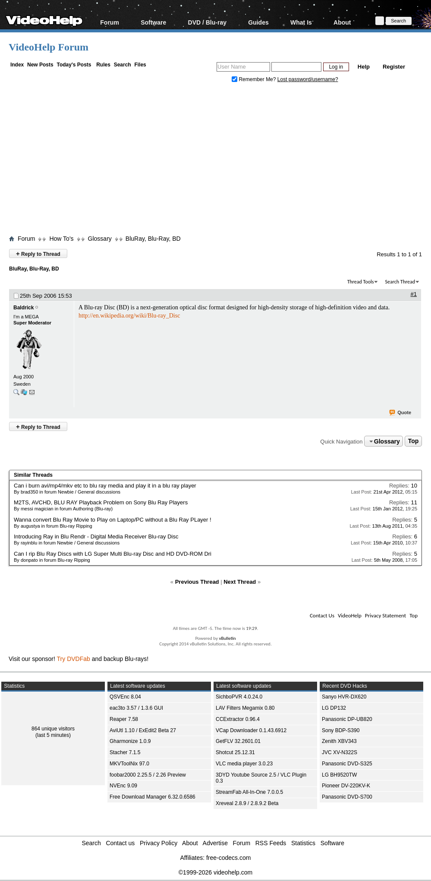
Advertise (215, 843)
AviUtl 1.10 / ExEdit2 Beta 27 (143, 730)
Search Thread (400, 282)
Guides (258, 22)
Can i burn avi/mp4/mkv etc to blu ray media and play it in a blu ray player (105, 485)
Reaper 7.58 (124, 719)
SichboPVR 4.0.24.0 (239, 697)
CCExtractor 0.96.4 (238, 719)
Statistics (303, 843)
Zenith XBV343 (339, 741)
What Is (301, 22)
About (342, 22)
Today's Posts (74, 65)
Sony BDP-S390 (340, 730)
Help (364, 66)
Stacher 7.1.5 (125, 752)
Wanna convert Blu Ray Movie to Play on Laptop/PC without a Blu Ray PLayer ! (112, 519)
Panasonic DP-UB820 (347, 719)
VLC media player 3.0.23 (244, 764)
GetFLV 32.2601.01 (238, 741)
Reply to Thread (38, 253)
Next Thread (239, 582)
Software (153, 22)
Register (394, 66)
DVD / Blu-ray (207, 22)
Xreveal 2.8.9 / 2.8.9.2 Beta (247, 803)
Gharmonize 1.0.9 (130, 741)
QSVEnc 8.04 (125, 697)
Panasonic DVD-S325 (347, 764)
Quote (400, 412)
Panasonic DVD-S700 (347, 797)
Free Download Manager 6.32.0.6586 (152, 797)
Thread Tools (360, 282)
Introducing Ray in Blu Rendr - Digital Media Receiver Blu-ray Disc (96, 536)
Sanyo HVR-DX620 (344, 697)
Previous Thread (197, 582)
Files (140, 65)
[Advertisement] (220, 161)
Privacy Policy (158, 843)
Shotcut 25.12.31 (235, 752)
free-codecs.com (228, 857)
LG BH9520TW (339, 775)
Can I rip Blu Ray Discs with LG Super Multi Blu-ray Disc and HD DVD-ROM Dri (112, 554)
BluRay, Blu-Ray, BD (153, 238)
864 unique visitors (53, 729)
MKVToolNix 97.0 (129, 764)
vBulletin (227, 638)
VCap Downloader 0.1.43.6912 (251, 730)
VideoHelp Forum (48, 47)
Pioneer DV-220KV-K (346, 786)
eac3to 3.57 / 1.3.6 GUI (136, 708)
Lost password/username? (307, 79)
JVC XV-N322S (339, 752)
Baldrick (23, 308)
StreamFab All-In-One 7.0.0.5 (249, 792)
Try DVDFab (73, 658)
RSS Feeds (270, 843)
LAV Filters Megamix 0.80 (245, 708)
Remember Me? (254, 79)
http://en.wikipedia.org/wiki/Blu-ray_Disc (129, 315)
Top (413, 441)
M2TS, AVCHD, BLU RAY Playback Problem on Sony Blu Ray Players (101, 502)
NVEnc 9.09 (123, 786)
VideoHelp (350, 615)
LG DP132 (334, 708)
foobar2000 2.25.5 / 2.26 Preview (148, 775)
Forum (109, 22)
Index (17, 65)
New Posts (40, 65)
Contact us (120, 843)
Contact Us (322, 615)
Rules (103, 65)
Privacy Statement (385, 615)
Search (122, 65)
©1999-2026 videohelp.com (215, 872)
